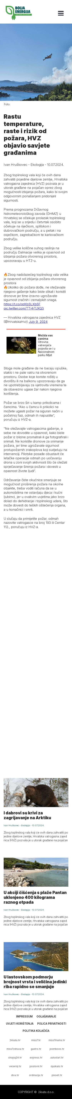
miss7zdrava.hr (15, 1048)
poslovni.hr (36, 1066)
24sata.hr (15, 1040)
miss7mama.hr (57, 1040)
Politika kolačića (36, 1030)
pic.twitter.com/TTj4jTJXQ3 (24, 308)
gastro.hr (36, 1048)
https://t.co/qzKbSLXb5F (22, 304)
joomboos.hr (57, 1048)
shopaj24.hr (15, 1057)
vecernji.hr (15, 1066)
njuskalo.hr (57, 1066)
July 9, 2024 (38, 322)
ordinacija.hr (36, 1075)
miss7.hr (36, 1040)
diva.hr (15, 1075)
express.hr (36, 1057)
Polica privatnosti (51, 1023)
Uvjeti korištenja (19, 1023)
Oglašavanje (46, 1016)
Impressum (24, 1016)
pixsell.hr (57, 1075)
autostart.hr (57, 1057)
